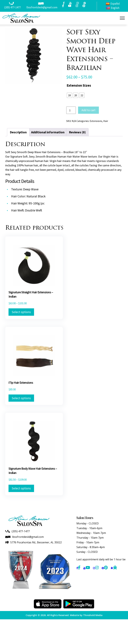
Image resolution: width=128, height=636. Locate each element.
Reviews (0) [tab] (77, 132)
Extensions (96, 121)
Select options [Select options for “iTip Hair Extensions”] (21, 398)
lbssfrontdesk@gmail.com (41, 7)
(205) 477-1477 (12, 7)
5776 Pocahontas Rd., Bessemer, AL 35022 (36, 542)
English (112, 8)
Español (113, 4)
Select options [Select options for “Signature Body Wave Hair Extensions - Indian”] (21, 488)
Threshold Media (92, 615)
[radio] (69, 95)
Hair (105, 121)
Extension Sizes (79, 85)
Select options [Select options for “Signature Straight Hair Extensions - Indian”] (21, 312)
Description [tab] (18, 132)
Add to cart (88, 110)
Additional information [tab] (47, 132)
